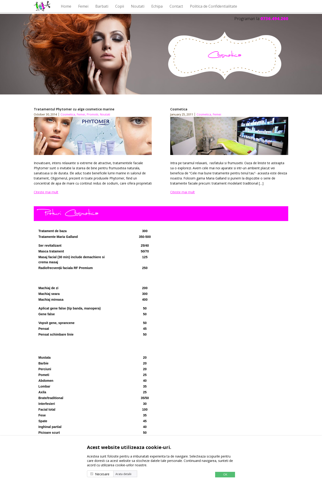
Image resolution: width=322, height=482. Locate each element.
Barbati (101, 6)
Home (66, 6)
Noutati (137, 6)
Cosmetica (68, 114)
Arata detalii (123, 474)
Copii (119, 6)
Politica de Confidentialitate (213, 6)
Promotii (93, 114)
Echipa (157, 6)
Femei (83, 6)
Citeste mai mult (46, 192)
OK (225, 474)
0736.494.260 (274, 18)
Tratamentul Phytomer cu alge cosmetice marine (74, 109)
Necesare (102, 474)
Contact (176, 6)
